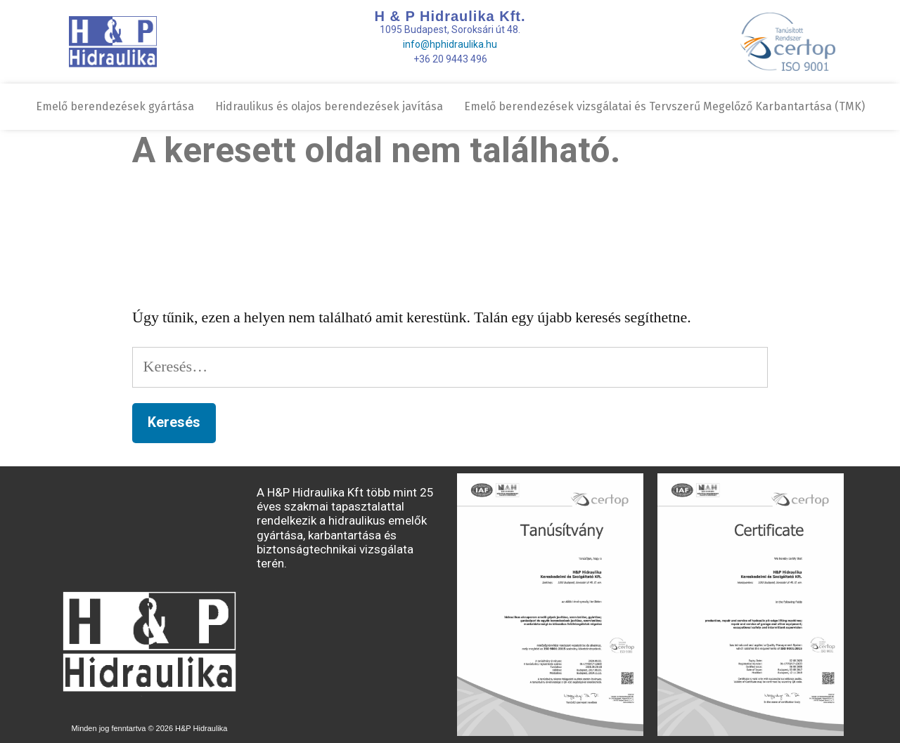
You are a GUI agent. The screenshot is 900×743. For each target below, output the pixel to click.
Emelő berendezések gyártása (115, 106)
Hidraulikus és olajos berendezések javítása (329, 106)
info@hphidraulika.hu (450, 44)
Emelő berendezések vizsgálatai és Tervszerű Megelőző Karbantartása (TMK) (664, 106)
